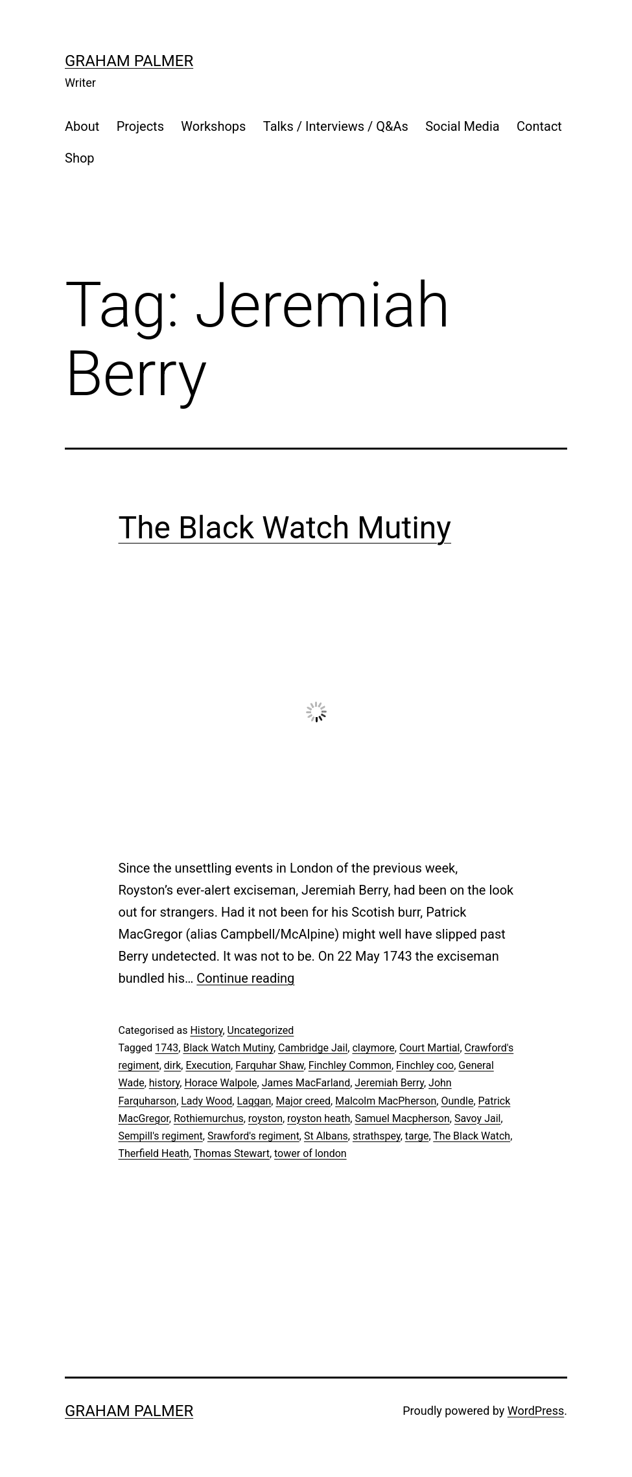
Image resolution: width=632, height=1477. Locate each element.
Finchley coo (425, 1065)
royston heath (318, 1118)
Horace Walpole (220, 1083)
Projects (140, 126)
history (164, 1083)
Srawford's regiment (253, 1136)
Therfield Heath (154, 1153)
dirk (172, 1065)
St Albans (326, 1136)
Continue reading (245, 978)
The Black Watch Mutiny (285, 527)
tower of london (310, 1153)
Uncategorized (261, 1030)
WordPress (536, 1410)
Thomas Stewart (231, 1153)
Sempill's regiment (161, 1136)
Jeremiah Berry (389, 1083)
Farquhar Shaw (269, 1065)
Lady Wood (206, 1101)
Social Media (462, 126)
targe (417, 1136)
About (82, 126)
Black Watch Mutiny (228, 1048)
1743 (166, 1048)
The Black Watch (471, 1136)
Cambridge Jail (312, 1048)
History (206, 1030)
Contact (539, 126)
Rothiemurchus (209, 1118)
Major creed (303, 1101)
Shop (80, 158)
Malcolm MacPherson (385, 1101)
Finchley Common (350, 1065)
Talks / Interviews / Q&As (335, 126)
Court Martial (429, 1048)
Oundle (457, 1101)
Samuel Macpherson (402, 1118)
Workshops (213, 126)
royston (265, 1118)
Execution (208, 1065)
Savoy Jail (477, 1118)
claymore (373, 1048)
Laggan (254, 1101)
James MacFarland (306, 1083)
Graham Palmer (129, 61)
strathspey (377, 1136)
